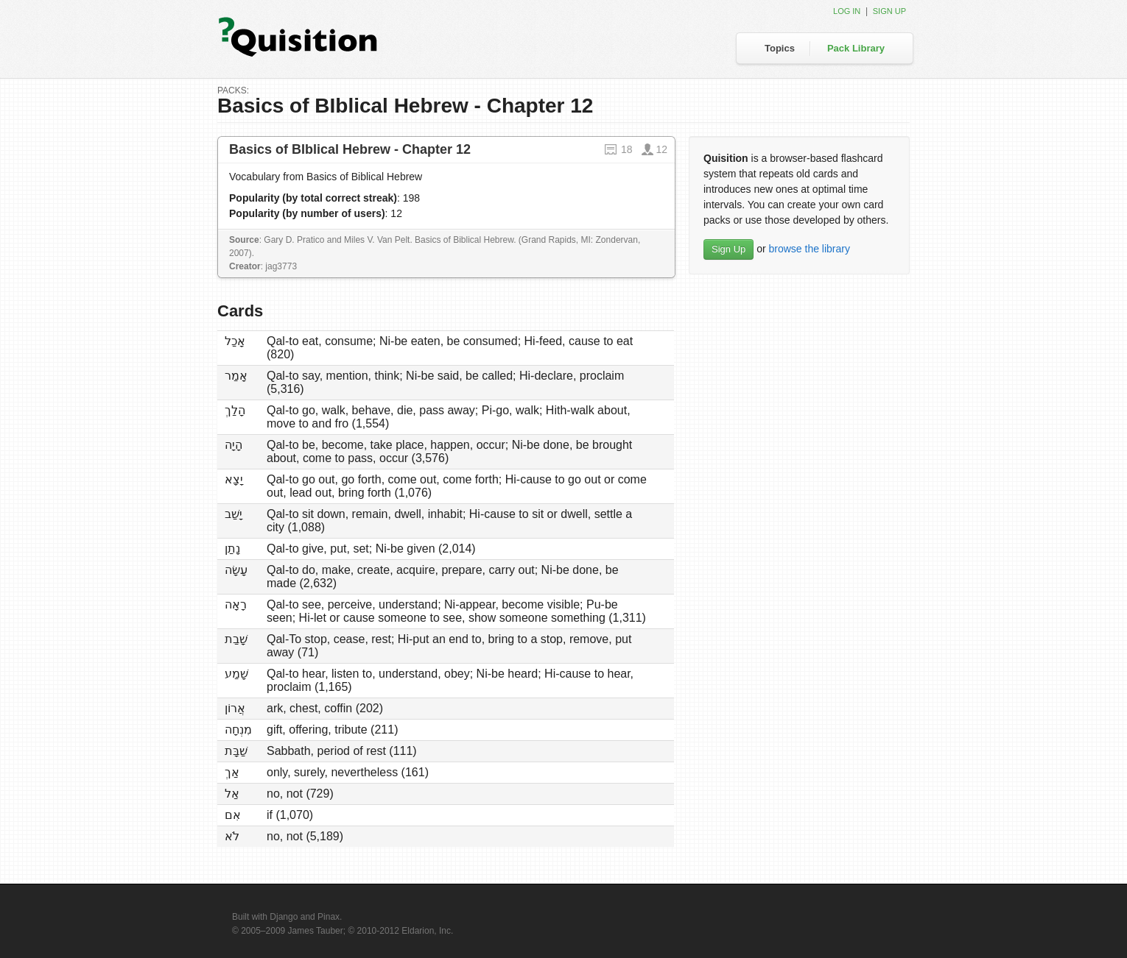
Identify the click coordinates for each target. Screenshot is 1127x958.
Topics (780, 48)
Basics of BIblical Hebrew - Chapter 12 (350, 149)
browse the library (809, 249)
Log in (846, 11)
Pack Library (856, 48)
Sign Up (728, 249)
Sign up (889, 11)
